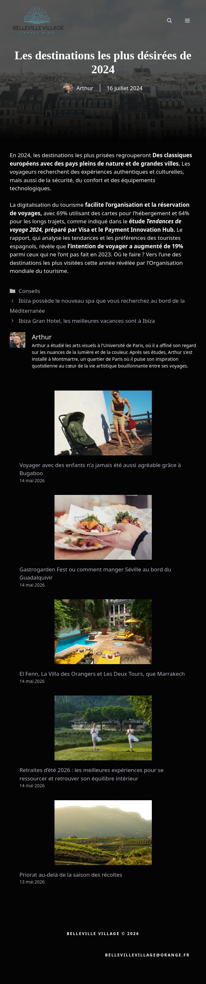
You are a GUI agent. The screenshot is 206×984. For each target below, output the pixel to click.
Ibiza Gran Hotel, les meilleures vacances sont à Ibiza (86, 320)
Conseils (29, 291)
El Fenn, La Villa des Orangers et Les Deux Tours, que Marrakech (102, 673)
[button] (169, 20)
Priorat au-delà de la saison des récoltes (70, 874)
